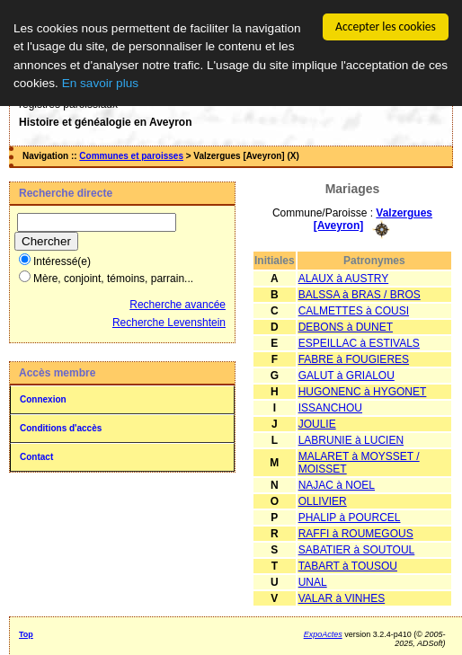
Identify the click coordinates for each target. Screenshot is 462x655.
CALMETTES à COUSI (353, 310)
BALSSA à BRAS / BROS (359, 294)
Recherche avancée (177, 304)
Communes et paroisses (131, 156)
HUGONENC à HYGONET (362, 391)
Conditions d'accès (61, 428)
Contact (36, 457)
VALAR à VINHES (341, 597)
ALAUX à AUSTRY (343, 277)
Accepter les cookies (385, 26)
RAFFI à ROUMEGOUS (355, 533)
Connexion (43, 399)
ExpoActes (323, 633)
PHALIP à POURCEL (349, 516)
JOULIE (317, 423)
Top (26, 633)
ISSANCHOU (330, 407)
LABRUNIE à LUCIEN (351, 439)
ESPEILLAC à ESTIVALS (359, 342)
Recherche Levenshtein (169, 322)
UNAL (312, 581)
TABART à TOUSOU (347, 565)
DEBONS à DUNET (345, 326)
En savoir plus (100, 83)
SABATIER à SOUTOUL (356, 549)
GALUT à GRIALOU (346, 374)
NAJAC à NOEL (336, 484)
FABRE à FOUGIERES (353, 358)
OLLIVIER (322, 500)
